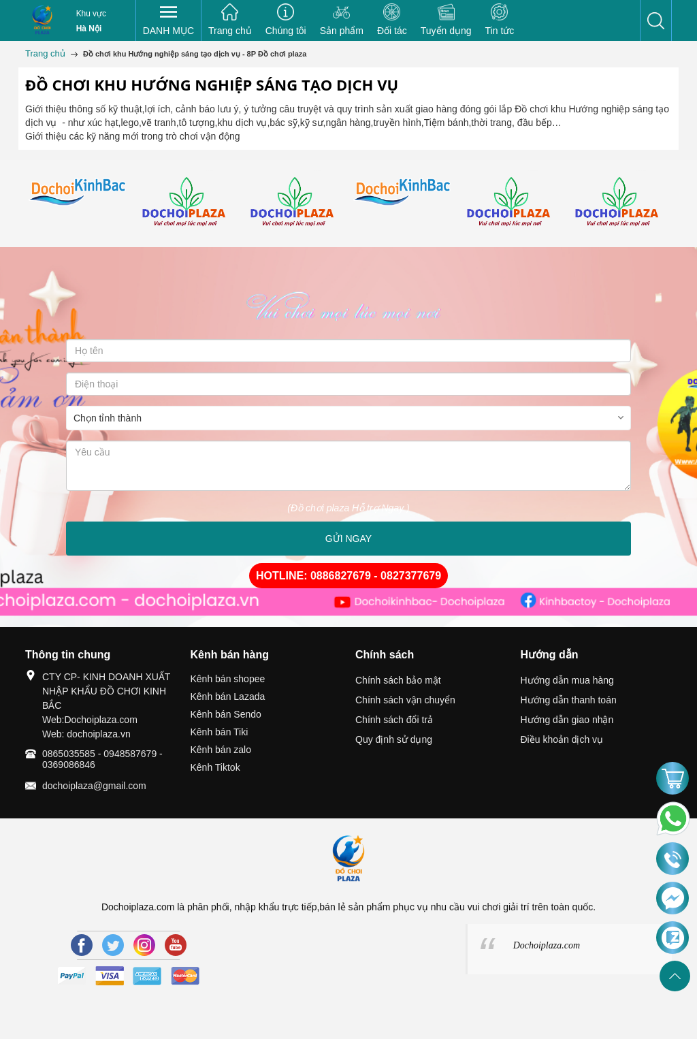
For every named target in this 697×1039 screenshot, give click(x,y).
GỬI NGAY (348, 538)
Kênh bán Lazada (228, 696)
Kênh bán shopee (228, 678)
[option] (79, 192)
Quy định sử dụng (393, 739)
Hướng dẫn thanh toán (569, 699)
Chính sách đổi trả (394, 719)
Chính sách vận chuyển (405, 699)
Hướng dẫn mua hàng (567, 680)
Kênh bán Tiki (219, 731)
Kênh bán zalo (221, 749)
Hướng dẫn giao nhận (567, 719)
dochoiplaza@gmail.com (94, 785)
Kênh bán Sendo (226, 714)
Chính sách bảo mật (398, 680)
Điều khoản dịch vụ (562, 739)
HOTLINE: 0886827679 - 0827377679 (348, 575)
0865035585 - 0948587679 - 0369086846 (102, 759)
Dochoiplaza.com (546, 945)
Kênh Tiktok (215, 767)
